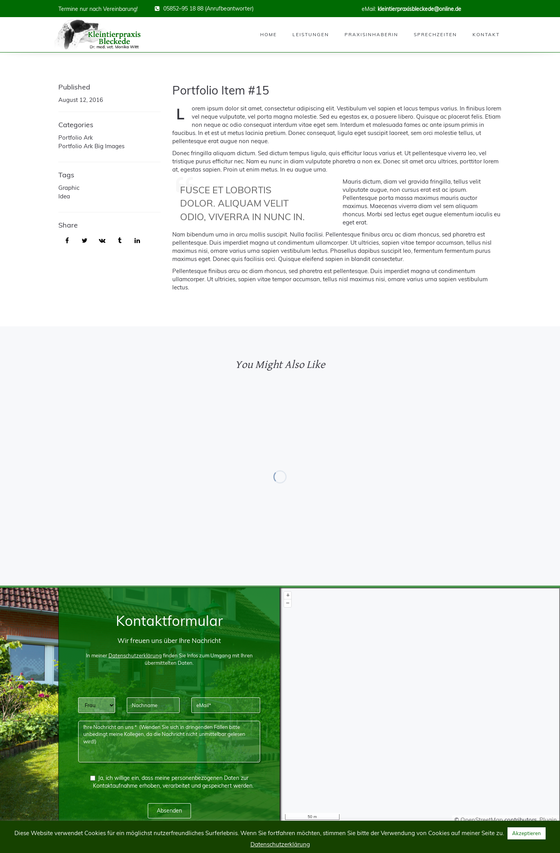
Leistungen (310, 34)
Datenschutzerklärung (280, 844)
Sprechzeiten (435, 34)
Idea (64, 196)
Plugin (547, 819)
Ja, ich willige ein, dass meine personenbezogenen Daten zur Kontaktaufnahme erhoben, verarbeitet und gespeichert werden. (172, 781)
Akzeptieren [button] (526, 833)
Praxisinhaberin (371, 34)
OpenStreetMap (481, 819)
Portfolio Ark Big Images (91, 146)
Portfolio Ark (75, 137)
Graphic (68, 187)
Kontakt (486, 34)
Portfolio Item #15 (220, 90)
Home (268, 34)
